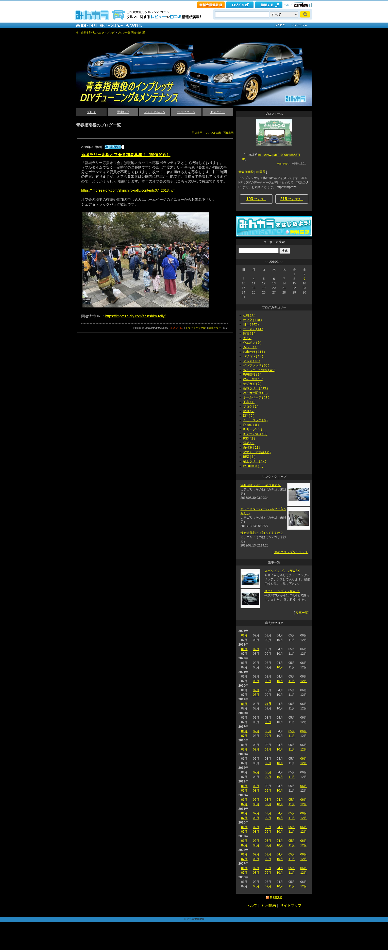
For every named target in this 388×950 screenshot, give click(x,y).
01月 (244, 635)
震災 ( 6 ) (249, 443)
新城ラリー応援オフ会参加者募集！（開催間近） (126, 155)
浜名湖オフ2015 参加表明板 (261, 485)
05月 (292, 731)
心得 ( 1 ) (249, 315)
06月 (303, 731)
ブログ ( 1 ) (251, 406)
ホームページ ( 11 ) (256, 397)
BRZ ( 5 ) (249, 457)
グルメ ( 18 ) (251, 361)
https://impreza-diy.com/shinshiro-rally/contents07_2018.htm (128, 190)
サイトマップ (290, 905)
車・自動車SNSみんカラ (90, 32)
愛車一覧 (302, 612)
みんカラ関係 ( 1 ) (255, 393)
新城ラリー (214, 327)
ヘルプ (288, 4)
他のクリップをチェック (291, 552)
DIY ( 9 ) (248, 415)
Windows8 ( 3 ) (253, 466)
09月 (268, 681)
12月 (303, 681)
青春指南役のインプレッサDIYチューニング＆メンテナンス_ (103, 38)
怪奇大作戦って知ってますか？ (262, 533)
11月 (292, 681)
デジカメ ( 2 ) (252, 384)
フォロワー (291, 199)
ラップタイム (186, 112)
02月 (256, 649)
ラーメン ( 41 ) (253, 329)
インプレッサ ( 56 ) (256, 365)
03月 (268, 704)
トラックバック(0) (195, 327)
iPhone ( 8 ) (251, 425)
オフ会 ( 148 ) (252, 320)
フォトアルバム (154, 112)
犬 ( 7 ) (247, 338)
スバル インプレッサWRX (282, 571)
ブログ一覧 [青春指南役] (131, 32)
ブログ (110, 32)
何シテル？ (283, 163)
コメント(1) (176, 327)
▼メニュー (217, 112)
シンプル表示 (213, 132)
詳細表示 (197, 132)
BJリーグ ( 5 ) (252, 429)
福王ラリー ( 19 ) (254, 461)
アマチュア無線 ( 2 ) (257, 452)
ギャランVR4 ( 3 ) (255, 434)
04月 (280, 799)
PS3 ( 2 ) (249, 438)
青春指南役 (246, 172)
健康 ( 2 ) (249, 411)
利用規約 (269, 905)
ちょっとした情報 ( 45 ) (259, 370)
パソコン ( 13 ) (253, 356)
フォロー (256, 199)
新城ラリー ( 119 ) (255, 388)
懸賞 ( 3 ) (249, 333)
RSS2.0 (276, 898)
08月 (256, 681)
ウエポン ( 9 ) (252, 342)
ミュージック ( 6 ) (255, 420)
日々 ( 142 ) (251, 324)
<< (266, 262)
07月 (244, 736)
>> (281, 262)
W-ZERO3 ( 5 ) (253, 379)
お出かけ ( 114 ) (254, 352)
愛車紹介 (123, 112)
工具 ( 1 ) (249, 402)
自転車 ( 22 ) (251, 447)
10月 (280, 667)
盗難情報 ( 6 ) (252, 374)
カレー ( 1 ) (251, 347)
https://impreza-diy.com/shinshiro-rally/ (135, 316)
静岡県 (260, 172)
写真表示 (228, 132)
